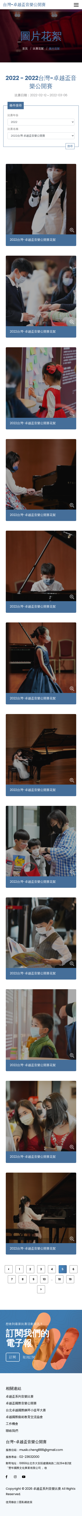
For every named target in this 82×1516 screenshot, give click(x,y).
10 (44, 1279)
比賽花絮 (38, 48)
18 (59, 1279)
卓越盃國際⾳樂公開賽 (21, 1403)
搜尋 (70, 146)
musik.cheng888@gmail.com (41, 1450)
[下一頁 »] (41, 1289)
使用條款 (11, 1502)
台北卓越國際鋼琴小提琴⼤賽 (26, 1410)
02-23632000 (29, 1457)
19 (70, 1279)
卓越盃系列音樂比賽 (20, 1396)
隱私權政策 (25, 1502)
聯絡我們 (12, 1430)
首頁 (25, 48)
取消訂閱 (29, 1357)
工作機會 (12, 1424)
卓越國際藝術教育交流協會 (24, 1417)
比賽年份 (13, 115)
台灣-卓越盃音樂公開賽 (24, 4)
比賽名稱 (13, 129)
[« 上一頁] (9, 1269)
